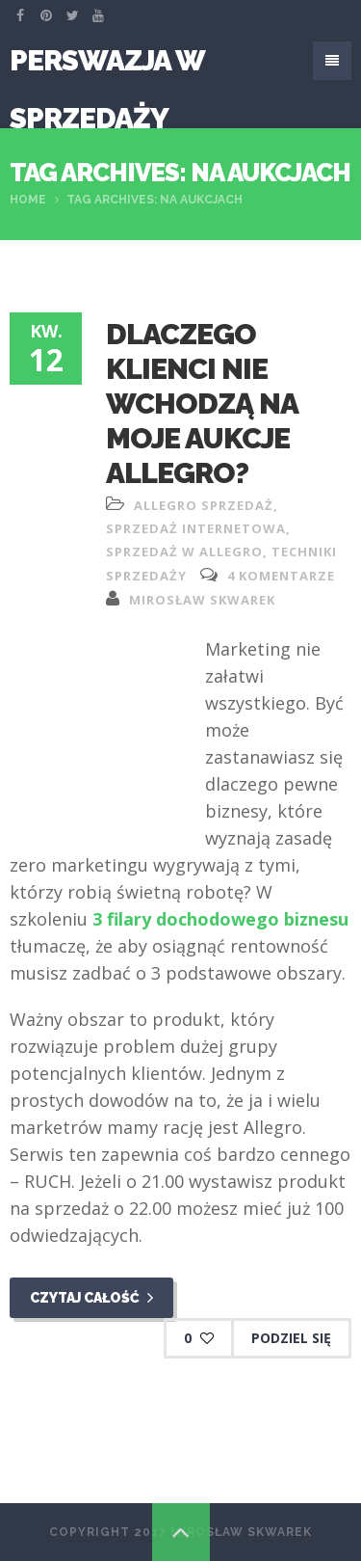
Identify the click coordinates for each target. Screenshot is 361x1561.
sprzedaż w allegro (184, 551)
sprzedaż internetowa (196, 528)
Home (28, 199)
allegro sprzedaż (203, 505)
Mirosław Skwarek (202, 599)
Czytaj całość (91, 1297)
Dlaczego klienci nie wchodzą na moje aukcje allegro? (201, 403)
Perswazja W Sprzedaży (107, 66)
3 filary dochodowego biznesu (220, 918)
